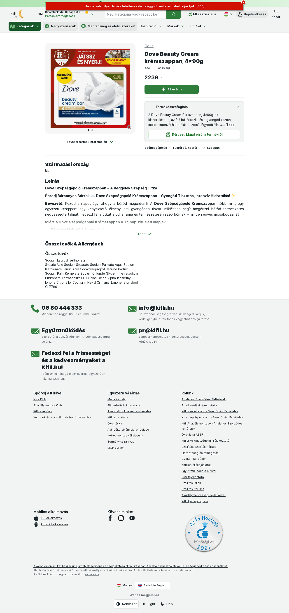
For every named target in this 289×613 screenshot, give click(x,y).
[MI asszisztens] (202, 14)
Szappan (213, 147)
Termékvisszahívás (120, 441)
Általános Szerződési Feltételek (204, 399)
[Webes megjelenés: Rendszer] (126, 603)
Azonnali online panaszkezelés (129, 411)
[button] (252, 14)
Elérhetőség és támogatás (200, 453)
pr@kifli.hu (154, 330)
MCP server (115, 447)
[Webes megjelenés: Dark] (166, 603)
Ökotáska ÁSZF (192, 434)
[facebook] (110, 518)
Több (230, 125)
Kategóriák (24, 26)
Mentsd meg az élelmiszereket (108, 26)
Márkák (175, 26)
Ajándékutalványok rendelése (128, 429)
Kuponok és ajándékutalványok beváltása (62, 417)
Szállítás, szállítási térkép (199, 446)
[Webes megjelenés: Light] (148, 603)
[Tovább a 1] (88, 130)
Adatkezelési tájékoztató (199, 405)
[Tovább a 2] (92, 130)
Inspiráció (151, 26)
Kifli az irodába (117, 417)
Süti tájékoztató (193, 477)
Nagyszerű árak (60, 26)
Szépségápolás (155, 147)
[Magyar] (228, 14)
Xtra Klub (39, 399)
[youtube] (132, 518)
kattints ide (92, 574)
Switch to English (152, 585)
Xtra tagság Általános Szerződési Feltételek (212, 417)
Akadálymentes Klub (47, 405)
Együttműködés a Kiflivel (199, 471)
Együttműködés (63, 330)
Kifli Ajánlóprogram (195, 501)
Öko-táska (114, 423)
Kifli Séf (198, 26)
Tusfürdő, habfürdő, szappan (186, 147)
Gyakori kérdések (194, 458)
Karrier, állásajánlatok (197, 465)
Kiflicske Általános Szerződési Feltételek (210, 411)
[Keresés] (173, 14)
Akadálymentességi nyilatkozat (204, 495)
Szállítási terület (193, 489)
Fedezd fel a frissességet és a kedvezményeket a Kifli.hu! (76, 360)
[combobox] (135, 14)
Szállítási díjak (191, 483)
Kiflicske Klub (42, 411)
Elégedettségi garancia (123, 405)
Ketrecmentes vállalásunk (125, 435)
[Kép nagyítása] (129, 127)
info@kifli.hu (156, 307)
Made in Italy (116, 399)
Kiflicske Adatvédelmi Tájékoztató (205, 440)
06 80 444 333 (62, 307)
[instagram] (121, 518)
